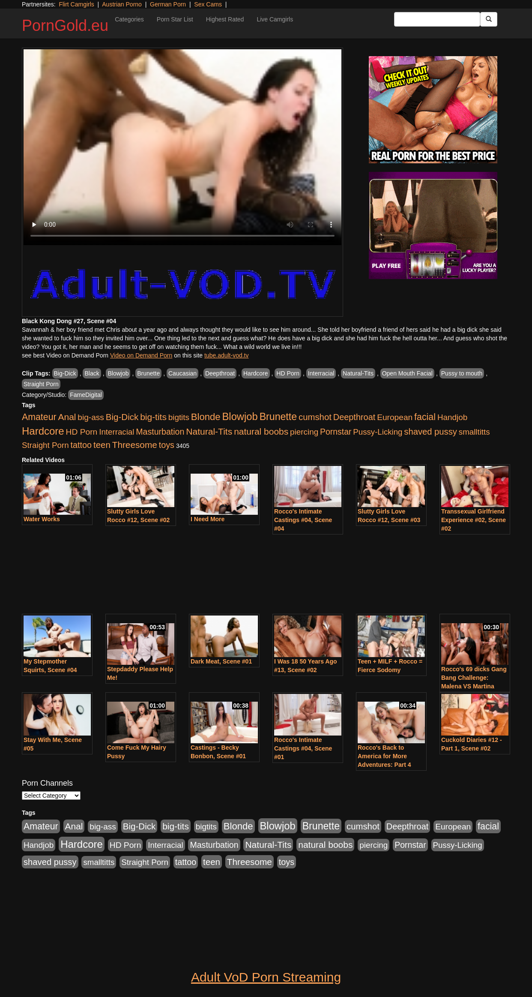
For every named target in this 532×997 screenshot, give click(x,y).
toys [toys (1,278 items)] (166, 445)
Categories (129, 19)
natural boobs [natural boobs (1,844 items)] (261, 431)
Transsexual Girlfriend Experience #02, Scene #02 (473, 520)
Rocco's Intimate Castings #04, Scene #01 (303, 748)
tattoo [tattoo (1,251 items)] (81, 445)
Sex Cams (208, 4)
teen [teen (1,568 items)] (102, 445)
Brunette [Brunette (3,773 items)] (278, 416)
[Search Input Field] (437, 19)
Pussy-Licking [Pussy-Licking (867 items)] (377, 431)
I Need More (207, 519)
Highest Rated (225, 19)
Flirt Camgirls (76, 4)
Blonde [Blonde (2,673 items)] (206, 416)
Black (91, 373)
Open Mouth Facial (407, 373)
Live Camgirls (275, 19)
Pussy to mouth (462, 373)
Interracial (321, 373)
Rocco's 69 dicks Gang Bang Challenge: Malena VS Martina (474, 678)
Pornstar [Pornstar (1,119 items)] (335, 431)
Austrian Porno (122, 4)
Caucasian (182, 373)
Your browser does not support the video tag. (182, 147)
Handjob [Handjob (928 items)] (452, 417)
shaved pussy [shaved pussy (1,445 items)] (430, 431)
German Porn (168, 4)
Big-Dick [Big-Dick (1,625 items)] (122, 417)
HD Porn (287, 373)
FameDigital (86, 394)
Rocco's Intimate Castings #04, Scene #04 (303, 520)
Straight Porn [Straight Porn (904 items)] (45, 445)
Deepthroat (220, 373)
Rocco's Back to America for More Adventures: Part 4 (384, 756)
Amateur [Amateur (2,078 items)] (39, 417)
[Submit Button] (488, 19)
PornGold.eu (65, 25)
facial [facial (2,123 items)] (425, 417)
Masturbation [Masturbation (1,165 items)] (160, 431)
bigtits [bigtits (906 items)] (178, 417)
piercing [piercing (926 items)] (304, 431)
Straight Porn (41, 384)
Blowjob (118, 373)
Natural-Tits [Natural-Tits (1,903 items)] (209, 431)
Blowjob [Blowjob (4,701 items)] (240, 416)
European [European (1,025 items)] (394, 417)
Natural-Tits (358, 373)
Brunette (148, 373)
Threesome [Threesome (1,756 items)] (134, 445)
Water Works (42, 519)
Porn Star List (175, 19)
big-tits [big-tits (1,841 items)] (153, 417)
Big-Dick (65, 373)
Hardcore (255, 373)
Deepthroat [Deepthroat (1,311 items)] (354, 417)
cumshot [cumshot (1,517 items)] (315, 417)
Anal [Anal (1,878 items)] (67, 417)
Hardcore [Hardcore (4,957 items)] (43, 431)
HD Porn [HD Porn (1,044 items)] (82, 431)
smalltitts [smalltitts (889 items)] (474, 431)
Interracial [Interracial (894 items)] (116, 431)
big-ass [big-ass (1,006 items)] (91, 417)
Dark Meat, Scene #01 (221, 661)
